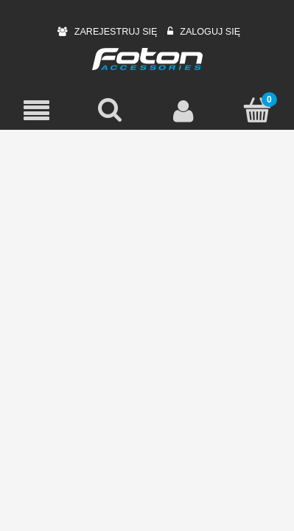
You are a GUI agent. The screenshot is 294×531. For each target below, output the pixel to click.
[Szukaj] (110, 110)
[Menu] (37, 111)
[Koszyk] (257, 110)
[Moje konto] (184, 110)
